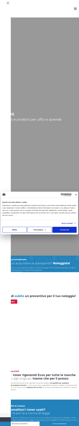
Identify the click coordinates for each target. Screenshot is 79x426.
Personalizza (39, 230)
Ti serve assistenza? (59, 423)
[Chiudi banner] (76, 194)
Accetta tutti (64, 230)
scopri (5, 142)
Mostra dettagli (67, 223)
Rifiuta (14, 230)
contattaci (9, 301)
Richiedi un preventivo (20, 423)
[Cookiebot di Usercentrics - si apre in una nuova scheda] (62, 194)
